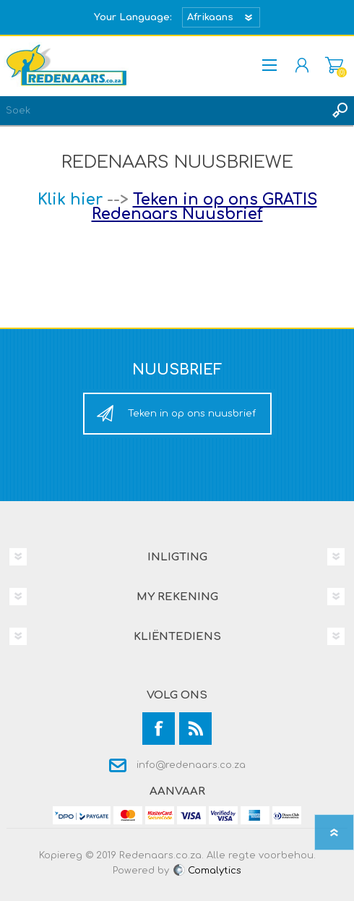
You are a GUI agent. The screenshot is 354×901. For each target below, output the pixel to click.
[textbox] (162, 110)
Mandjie (334, 65)
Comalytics (206, 871)
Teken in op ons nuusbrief (192, 414)
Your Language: (133, 17)
